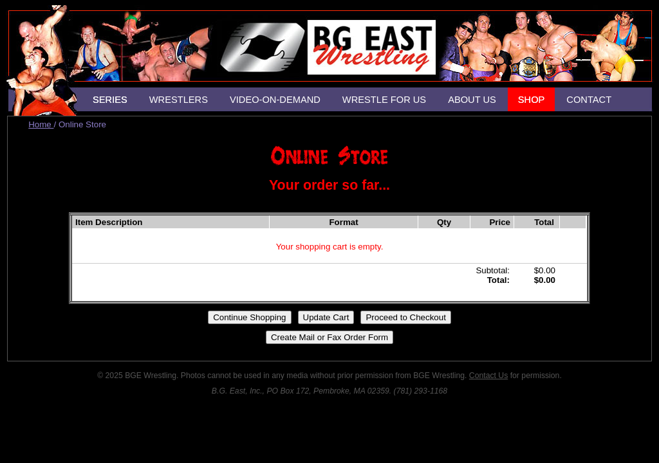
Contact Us (488, 375)
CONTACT (588, 100)
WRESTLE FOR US (384, 100)
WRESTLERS (178, 100)
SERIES (110, 100)
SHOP (531, 100)
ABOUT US (472, 100)
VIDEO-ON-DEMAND (275, 100)
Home (40, 124)
